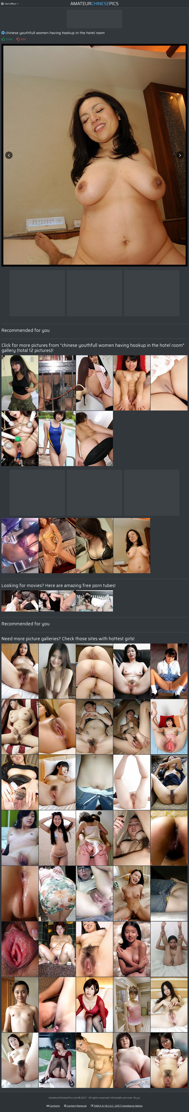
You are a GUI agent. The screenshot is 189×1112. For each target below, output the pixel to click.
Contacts (53, 1106)
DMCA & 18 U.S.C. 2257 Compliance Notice (116, 1106)
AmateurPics (94, 3)
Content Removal (75, 1106)
